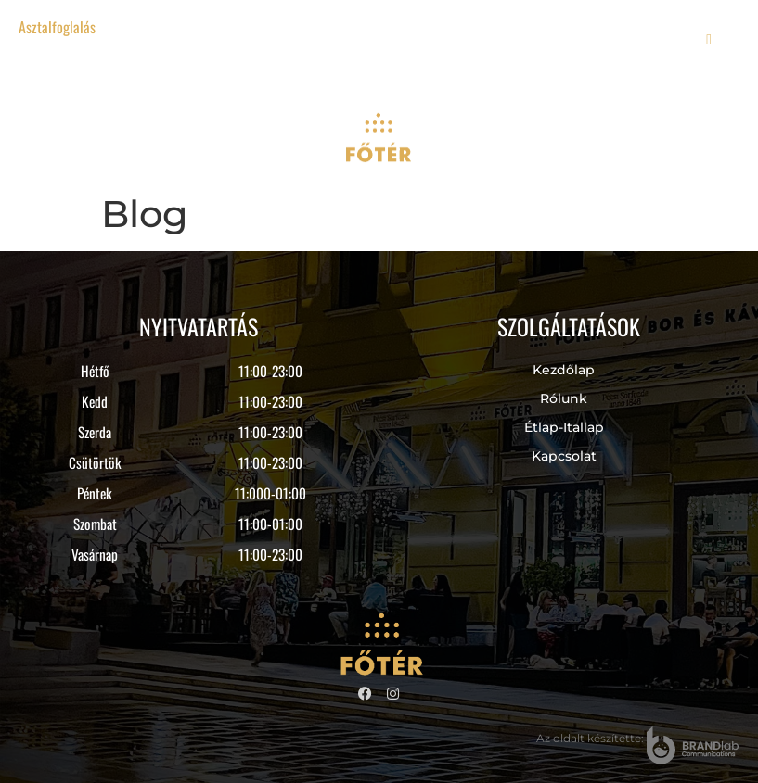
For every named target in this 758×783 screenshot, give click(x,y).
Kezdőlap (564, 369)
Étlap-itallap (564, 427)
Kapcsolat (564, 456)
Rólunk (563, 398)
